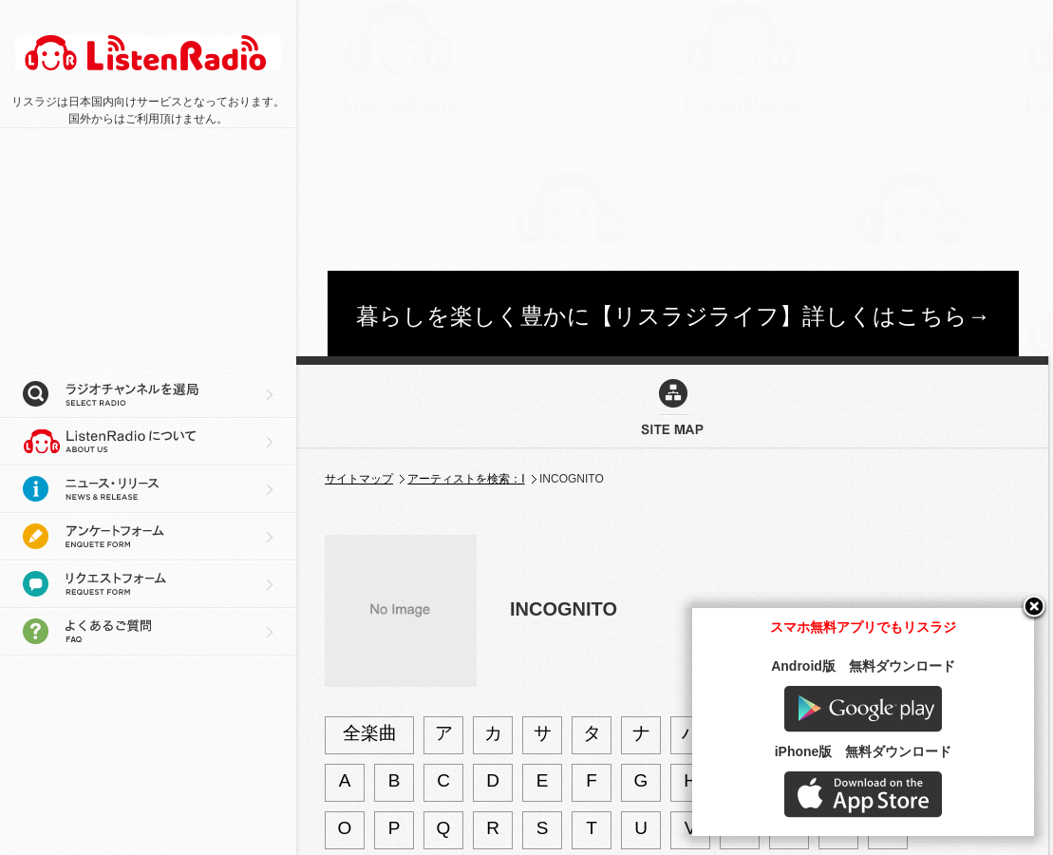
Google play (863, 709)
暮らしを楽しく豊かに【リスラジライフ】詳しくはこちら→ (673, 316)
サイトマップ (359, 478)
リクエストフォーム (148, 584)
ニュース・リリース (148, 489)
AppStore (863, 794)
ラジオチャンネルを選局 (148, 394)
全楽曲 (370, 733)
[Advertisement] (528, 133)
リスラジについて (148, 442)
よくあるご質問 (148, 632)
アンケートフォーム (148, 537)
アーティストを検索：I (465, 478)
